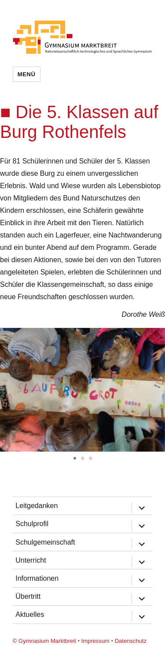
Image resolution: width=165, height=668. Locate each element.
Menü (27, 74)
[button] (157, 336)
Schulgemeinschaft (45, 542)
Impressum (95, 641)
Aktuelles (29, 614)
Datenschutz (131, 641)
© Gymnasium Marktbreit (44, 641)
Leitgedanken (36, 505)
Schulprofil (31, 523)
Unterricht (30, 560)
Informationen (37, 578)
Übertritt (27, 596)
